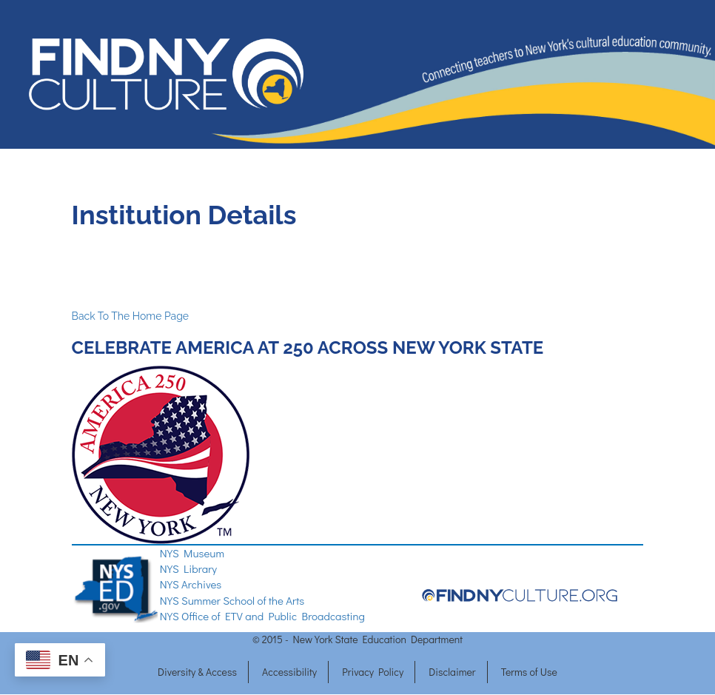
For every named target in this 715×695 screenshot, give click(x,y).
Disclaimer (452, 672)
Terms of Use (529, 672)
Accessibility (289, 672)
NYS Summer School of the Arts (232, 600)
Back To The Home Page (130, 316)
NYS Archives (191, 584)
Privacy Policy (372, 672)
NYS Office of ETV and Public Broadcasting (262, 615)
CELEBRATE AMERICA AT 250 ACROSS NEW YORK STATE (310, 347)
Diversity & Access (197, 672)
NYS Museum (192, 552)
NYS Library (188, 568)
